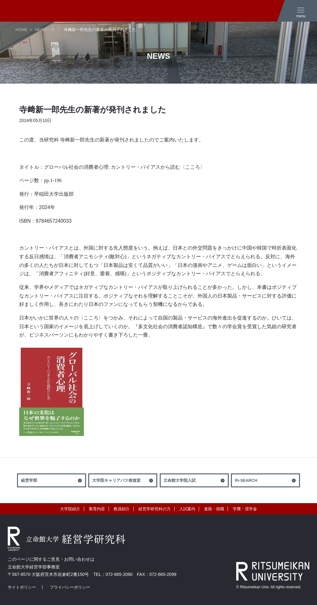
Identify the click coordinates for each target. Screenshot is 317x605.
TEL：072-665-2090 (112, 574)
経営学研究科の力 (154, 509)
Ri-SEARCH (246, 480)
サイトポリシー (22, 587)
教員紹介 (122, 509)
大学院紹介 (70, 509)
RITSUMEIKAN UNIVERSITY (272, 571)
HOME (21, 29)
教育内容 (97, 509)
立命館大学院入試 (179, 480)
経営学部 (29, 480)
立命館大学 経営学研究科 (46, 11)
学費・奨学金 (245, 509)
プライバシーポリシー (70, 587)
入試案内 (187, 509)
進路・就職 (214, 509)
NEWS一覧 (45, 29)
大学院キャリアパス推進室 (116, 480)
